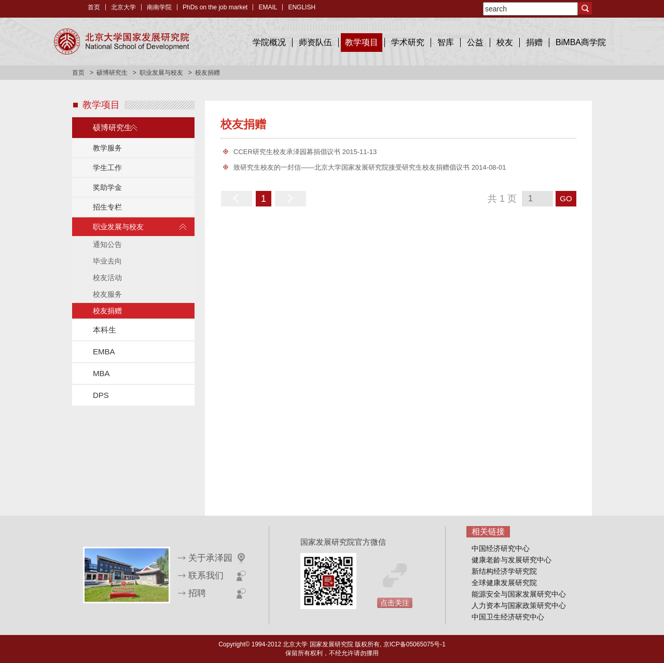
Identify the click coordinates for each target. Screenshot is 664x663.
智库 (445, 42)
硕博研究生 (112, 72)
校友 (504, 42)
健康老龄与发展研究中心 (511, 560)
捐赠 (534, 42)
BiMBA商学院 (581, 42)
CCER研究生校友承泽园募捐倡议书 (286, 152)
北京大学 (123, 7)
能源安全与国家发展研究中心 (519, 594)
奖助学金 (107, 187)
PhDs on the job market (215, 7)
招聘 (197, 593)
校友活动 (107, 277)
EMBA (104, 351)
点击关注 (394, 603)
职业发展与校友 (161, 72)
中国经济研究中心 (501, 548)
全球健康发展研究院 (504, 582)
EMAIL (267, 7)
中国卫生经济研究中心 (508, 617)
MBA (101, 373)
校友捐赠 (107, 311)
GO (566, 198)
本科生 (104, 329)
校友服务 (107, 294)
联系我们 (206, 576)
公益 (475, 42)
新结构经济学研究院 (504, 571)
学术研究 (407, 42)
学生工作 (107, 167)
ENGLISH (301, 7)
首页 (94, 7)
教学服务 (107, 148)
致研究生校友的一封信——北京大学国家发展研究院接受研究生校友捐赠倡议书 (351, 167)
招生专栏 (107, 207)
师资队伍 (315, 42)
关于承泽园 (210, 558)
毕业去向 (107, 261)
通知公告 (107, 244)
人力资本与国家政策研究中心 (519, 605)
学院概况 (269, 42)
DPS (101, 395)
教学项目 (361, 42)
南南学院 (159, 7)
